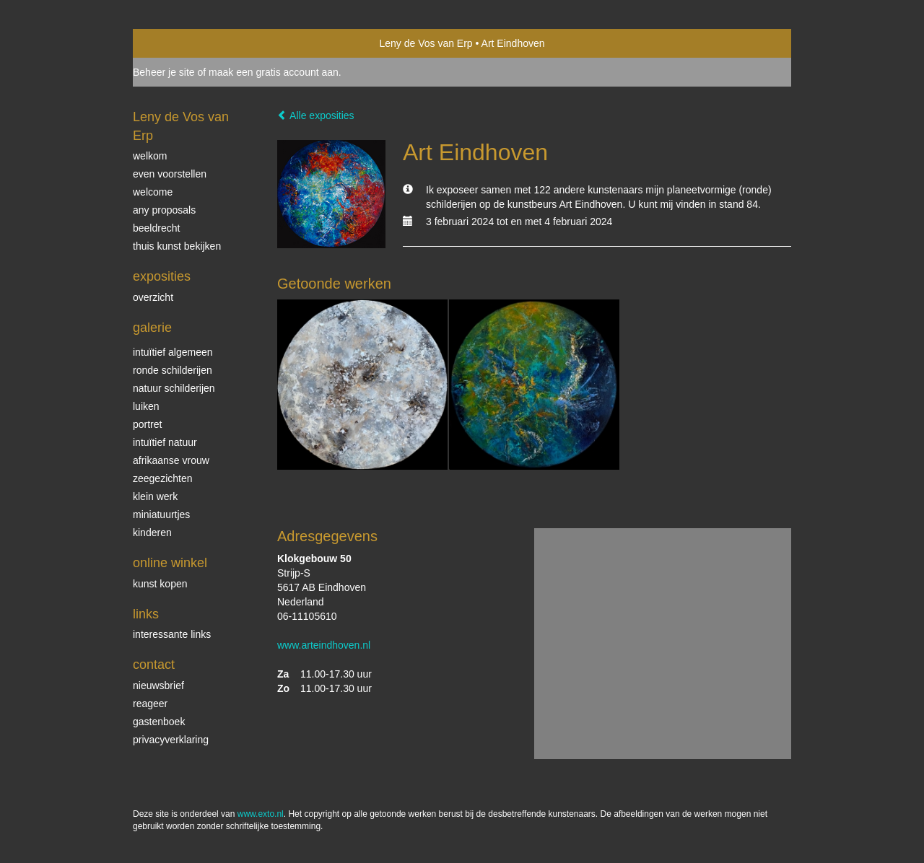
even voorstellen (169, 174)
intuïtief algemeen (173, 352)
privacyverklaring (171, 739)
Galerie (152, 327)
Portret (147, 424)
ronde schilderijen (172, 370)
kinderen (152, 532)
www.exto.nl (260, 814)
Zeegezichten (163, 478)
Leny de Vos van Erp (425, 43)
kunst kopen (160, 584)
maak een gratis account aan (274, 72)
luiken (146, 406)
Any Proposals (164, 210)
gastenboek (159, 721)
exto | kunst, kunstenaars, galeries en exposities (173, 43)
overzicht (153, 297)
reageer (150, 703)
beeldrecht (156, 228)
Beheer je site (164, 72)
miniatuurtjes (161, 514)
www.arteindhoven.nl (323, 645)
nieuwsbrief (158, 685)
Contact (154, 664)
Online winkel (170, 563)
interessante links (172, 634)
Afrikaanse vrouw (171, 460)
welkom (150, 156)
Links (146, 614)
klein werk (155, 496)
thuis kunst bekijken (177, 246)
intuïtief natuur (165, 442)
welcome (153, 192)
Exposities (162, 276)
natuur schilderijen (174, 388)
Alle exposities (315, 115)
